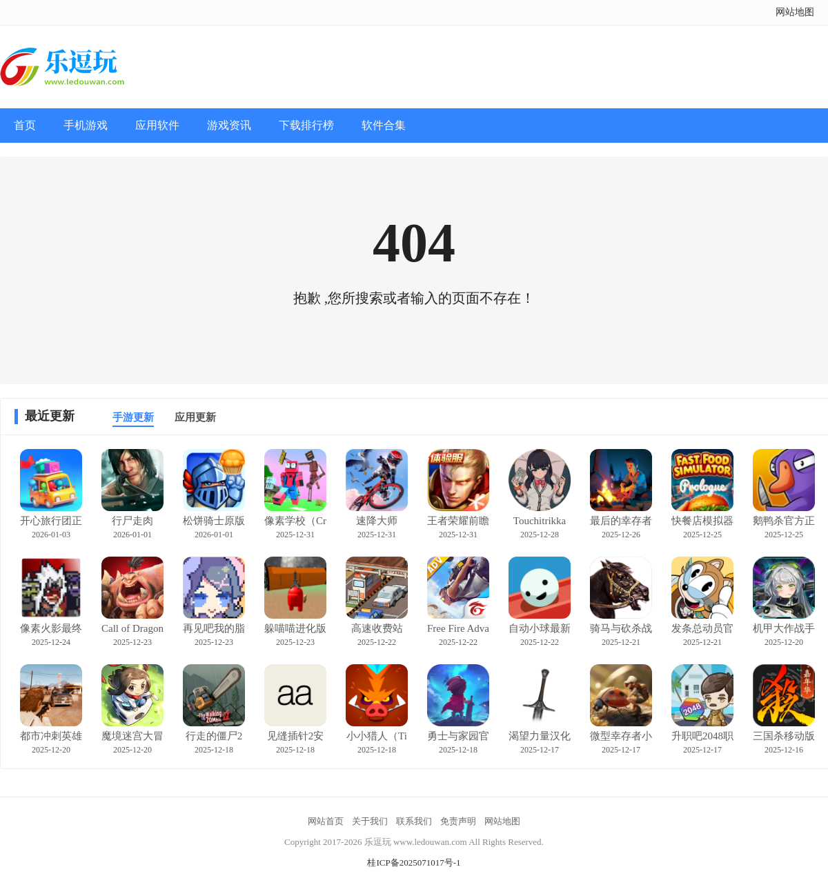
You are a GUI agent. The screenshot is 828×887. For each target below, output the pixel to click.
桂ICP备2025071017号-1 (413, 862)
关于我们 (370, 821)
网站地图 (795, 12)
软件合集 (384, 125)
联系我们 (414, 821)
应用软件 (157, 125)
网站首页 (326, 821)
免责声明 (458, 821)
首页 (25, 125)
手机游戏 (85, 125)
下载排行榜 (306, 125)
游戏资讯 (229, 125)
